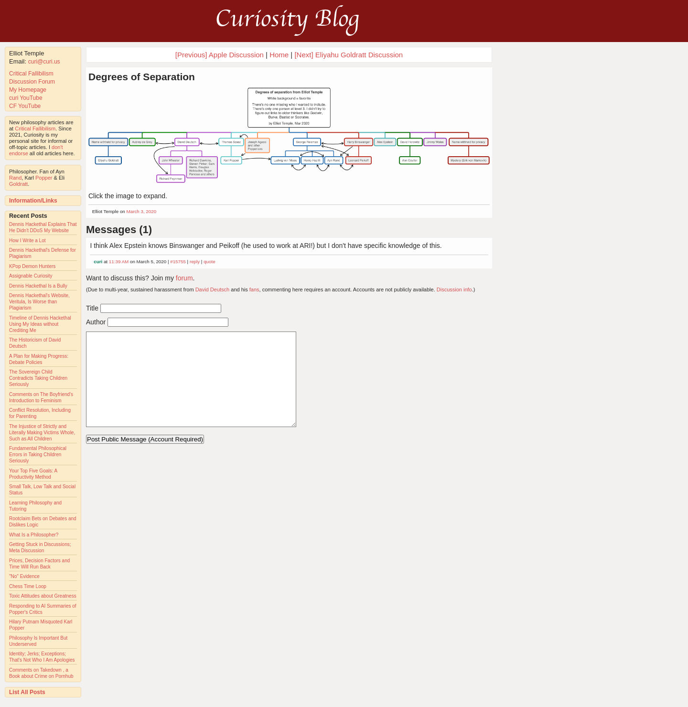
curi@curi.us (44, 61)
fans (254, 289)
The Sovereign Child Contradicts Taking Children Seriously (38, 378)
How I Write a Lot (27, 240)
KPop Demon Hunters (32, 266)
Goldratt (18, 184)
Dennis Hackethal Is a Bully (38, 286)
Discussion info (454, 289)
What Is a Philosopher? (33, 534)
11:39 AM (119, 261)
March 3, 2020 (142, 211)
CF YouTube (25, 106)
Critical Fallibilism (31, 73)
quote (209, 261)
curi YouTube (26, 98)
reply (195, 261)
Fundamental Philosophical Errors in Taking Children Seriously (37, 454)
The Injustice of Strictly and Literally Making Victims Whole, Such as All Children (42, 432)
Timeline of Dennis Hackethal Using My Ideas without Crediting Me (40, 324)
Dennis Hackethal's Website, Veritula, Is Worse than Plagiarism (39, 302)
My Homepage (27, 89)
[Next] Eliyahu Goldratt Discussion (348, 55)
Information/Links (33, 200)
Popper (43, 178)
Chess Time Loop (27, 586)
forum (184, 278)
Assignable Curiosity (31, 276)
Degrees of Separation (141, 76)
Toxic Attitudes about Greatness (42, 596)
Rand (15, 178)
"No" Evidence (24, 576)
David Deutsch (212, 289)
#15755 (178, 261)
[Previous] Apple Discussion (219, 55)
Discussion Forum (32, 81)
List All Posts (27, 692)
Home (279, 55)
